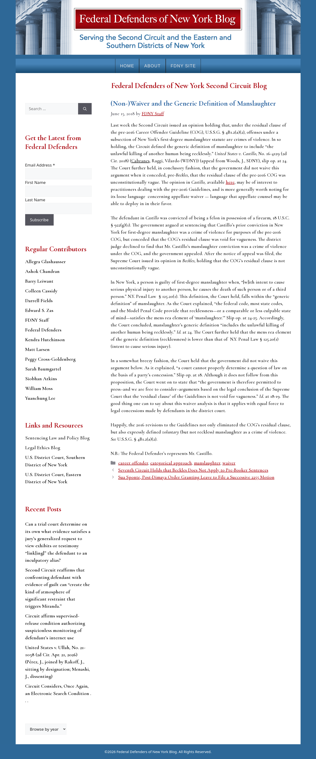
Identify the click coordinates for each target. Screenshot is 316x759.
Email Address (40, 165)
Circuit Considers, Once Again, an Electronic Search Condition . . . (58, 693)
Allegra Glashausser (45, 262)
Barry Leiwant (39, 281)
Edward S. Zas (39, 310)
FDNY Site (183, 66)
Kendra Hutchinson (45, 340)
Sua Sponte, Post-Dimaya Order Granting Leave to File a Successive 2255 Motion (196, 477)
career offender (133, 463)
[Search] (85, 108)
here (230, 182)
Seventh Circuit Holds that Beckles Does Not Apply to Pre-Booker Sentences (193, 470)
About (152, 66)
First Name (35, 182)
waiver (229, 463)
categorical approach (171, 463)
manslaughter (207, 463)
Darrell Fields (39, 301)
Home (127, 66)
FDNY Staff (37, 320)
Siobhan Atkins (41, 379)
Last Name (35, 199)
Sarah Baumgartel (43, 369)
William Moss (39, 388)
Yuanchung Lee (40, 398)
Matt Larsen (37, 349)
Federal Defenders (43, 330)
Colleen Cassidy (41, 291)
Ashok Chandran (42, 271)
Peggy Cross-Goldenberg (50, 359)
